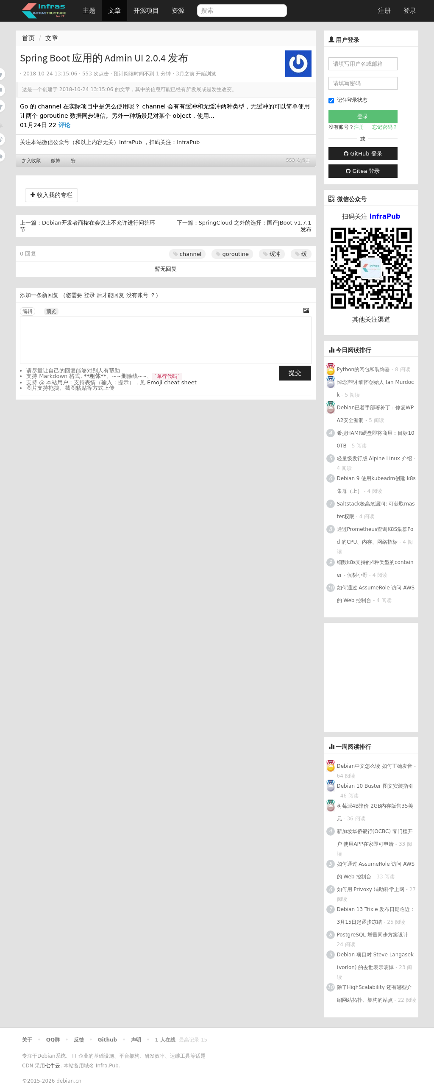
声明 (136, 1040)
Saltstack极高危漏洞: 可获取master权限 (376, 510)
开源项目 (146, 10)
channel (187, 254)
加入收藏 (31, 161)
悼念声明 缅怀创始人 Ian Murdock (375, 388)
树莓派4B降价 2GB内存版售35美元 (375, 812)
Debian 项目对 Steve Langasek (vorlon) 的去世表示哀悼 (375, 961)
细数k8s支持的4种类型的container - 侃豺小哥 (375, 568)
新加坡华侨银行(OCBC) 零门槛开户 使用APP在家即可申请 (375, 837)
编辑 (27, 311)
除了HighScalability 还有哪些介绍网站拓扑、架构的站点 (374, 993)
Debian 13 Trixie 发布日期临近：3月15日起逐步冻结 (376, 915)
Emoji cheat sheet (172, 382)
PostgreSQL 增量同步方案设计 (372, 935)
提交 (295, 373)
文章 (114, 10)
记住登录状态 (347, 100)
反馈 (79, 1040)
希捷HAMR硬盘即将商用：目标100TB (376, 439)
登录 (409, 10)
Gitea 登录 (363, 171)
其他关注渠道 (371, 319)
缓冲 (272, 254)
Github (107, 1040)
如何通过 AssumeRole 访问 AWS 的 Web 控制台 (376, 594)
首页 (28, 38)
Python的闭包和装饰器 (363, 369)
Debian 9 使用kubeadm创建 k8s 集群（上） (376, 484)
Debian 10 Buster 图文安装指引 (375, 786)
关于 (27, 1040)
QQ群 (53, 1040)
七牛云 (52, 1066)
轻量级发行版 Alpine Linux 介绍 (374, 458)
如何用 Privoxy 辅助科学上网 (370, 889)
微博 (55, 161)
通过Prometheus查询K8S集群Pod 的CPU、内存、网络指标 (375, 535)
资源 (178, 10)
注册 (384, 10)
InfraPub (188, 142)
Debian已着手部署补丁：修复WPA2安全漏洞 (375, 414)
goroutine (232, 254)
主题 (89, 10)
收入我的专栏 (51, 195)
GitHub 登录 (363, 153)
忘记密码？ (385, 127)
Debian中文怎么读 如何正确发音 (374, 766)
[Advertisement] (379, 676)
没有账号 (137, 295)
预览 (51, 311)
